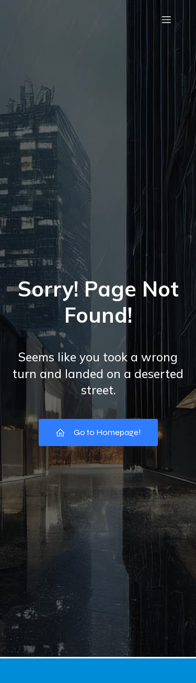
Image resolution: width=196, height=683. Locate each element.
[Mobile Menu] (166, 19)
